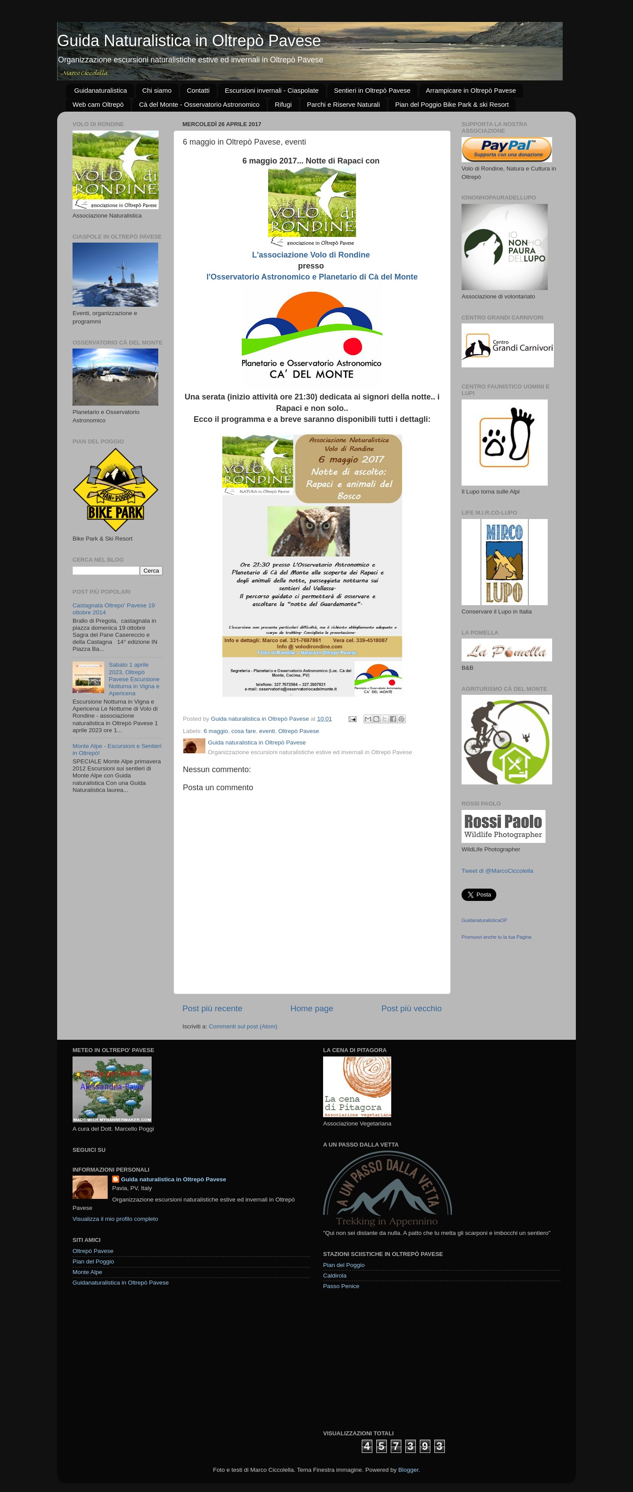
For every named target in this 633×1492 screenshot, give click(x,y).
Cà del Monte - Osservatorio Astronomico (199, 104)
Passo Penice (341, 1286)
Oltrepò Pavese (298, 731)
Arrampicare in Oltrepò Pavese (471, 90)
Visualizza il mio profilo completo (115, 1219)
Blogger (408, 1470)
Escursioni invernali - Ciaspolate (271, 90)
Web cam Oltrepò (98, 104)
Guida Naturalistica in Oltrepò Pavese (189, 41)
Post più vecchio (411, 1008)
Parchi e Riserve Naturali (343, 104)
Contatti (198, 90)
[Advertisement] (389, 1359)
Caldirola (334, 1275)
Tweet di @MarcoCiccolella (497, 871)
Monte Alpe (87, 1272)
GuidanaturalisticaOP (484, 920)
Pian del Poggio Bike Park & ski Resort (452, 104)
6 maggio (216, 731)
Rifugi (283, 104)
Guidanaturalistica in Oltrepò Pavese (121, 1282)
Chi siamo (157, 90)
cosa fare (243, 731)
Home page (312, 1008)
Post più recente (212, 1008)
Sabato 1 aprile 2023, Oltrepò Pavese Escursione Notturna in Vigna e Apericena (134, 679)
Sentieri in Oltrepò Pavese (372, 90)
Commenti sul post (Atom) (243, 1026)
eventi (267, 731)
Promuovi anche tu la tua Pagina (496, 937)
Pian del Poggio (93, 1261)
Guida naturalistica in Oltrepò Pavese (173, 1179)
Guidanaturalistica (100, 90)
